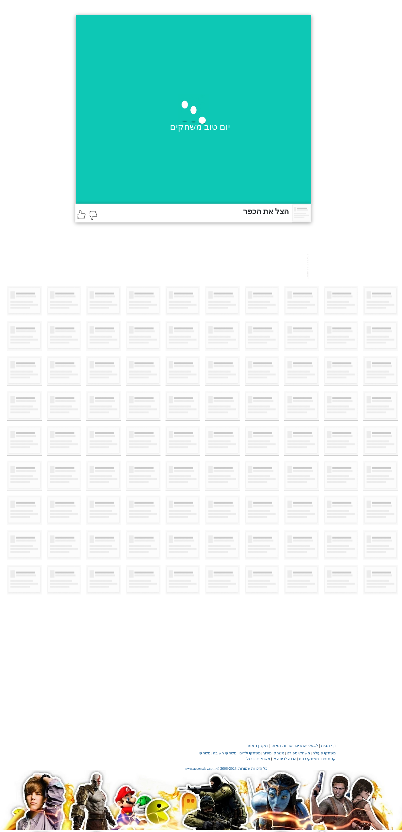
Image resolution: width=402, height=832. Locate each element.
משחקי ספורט (298, 753)
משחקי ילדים (250, 753)
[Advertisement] (189, 265)
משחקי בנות (309, 759)
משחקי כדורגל (258, 759)
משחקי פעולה (324, 753)
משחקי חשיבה (224, 753)
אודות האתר (281, 745)
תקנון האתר (257, 745)
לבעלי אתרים (306, 745)
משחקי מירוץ (273, 753)
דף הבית (328, 745)
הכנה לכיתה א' (284, 759)
